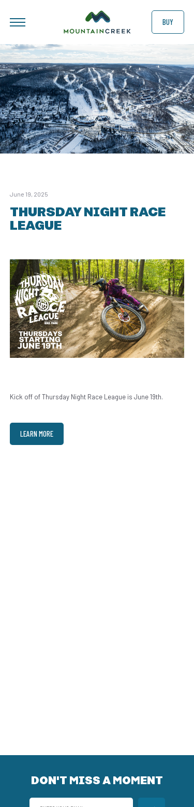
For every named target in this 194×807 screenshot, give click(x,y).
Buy (167, 21)
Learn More (36, 433)
